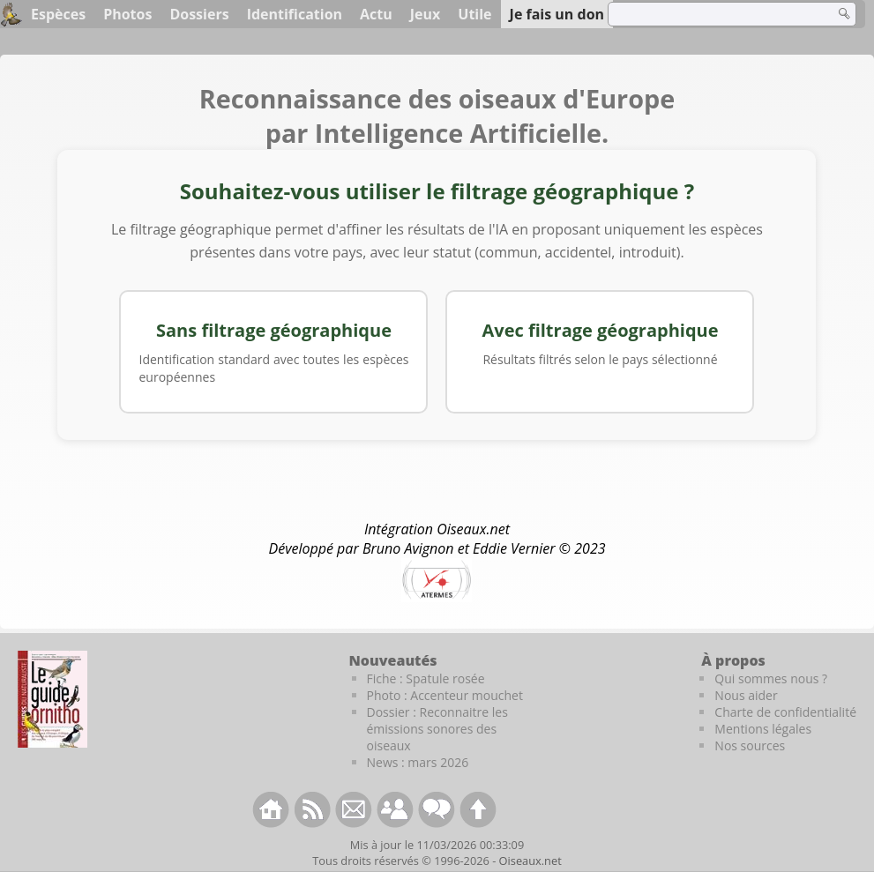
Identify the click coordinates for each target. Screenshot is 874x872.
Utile (474, 14)
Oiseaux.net (530, 860)
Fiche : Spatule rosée (426, 678)
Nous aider (745, 695)
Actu (376, 14)
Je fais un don (557, 14)
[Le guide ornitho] (52, 699)
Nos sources (749, 745)
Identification (294, 14)
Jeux (425, 14)
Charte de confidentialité (785, 712)
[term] (710, 14)
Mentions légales (762, 728)
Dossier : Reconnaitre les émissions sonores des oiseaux (437, 729)
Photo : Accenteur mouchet (445, 695)
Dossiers (198, 14)
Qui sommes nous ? (770, 678)
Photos (127, 14)
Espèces (58, 14)
